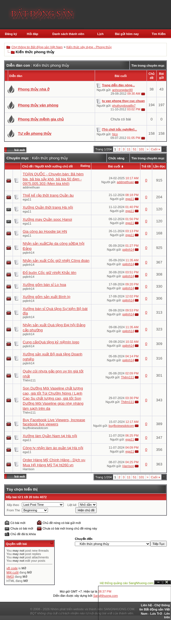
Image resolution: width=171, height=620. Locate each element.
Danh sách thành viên (68, 34)
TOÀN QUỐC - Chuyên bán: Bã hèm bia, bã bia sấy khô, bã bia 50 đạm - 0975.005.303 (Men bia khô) (53, 179)
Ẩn (158, 582)
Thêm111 (29, 380)
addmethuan (31, 187)
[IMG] (10, 576)
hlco (115, 134)
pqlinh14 (28, 252)
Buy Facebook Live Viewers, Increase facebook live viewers (54, 422)
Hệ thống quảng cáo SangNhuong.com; (127, 583)
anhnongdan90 (122, 90)
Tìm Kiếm (158, 34)
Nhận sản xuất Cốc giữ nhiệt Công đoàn (56, 260)
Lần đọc (159, 166)
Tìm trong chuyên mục (148, 65)
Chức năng (116, 158)
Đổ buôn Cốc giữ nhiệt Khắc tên (49, 273)
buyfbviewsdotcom (35, 428)
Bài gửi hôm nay (127, 34)
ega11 (27, 199)
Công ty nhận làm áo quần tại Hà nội (53, 448)
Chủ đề (27, 166)
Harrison (28, 469)
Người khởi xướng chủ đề (54, 166)
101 (141, 149)
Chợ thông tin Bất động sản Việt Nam (37, 47)
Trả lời (146, 166)
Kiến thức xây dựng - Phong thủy (89, 47)
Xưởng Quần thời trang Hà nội (48, 207)
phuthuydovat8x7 (124, 105)
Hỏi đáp (32, 34)
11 (128, 149)
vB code (12, 568)
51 (134, 149)
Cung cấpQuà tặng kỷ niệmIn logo (51, 342)
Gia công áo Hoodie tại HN (45, 231)
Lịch (100, 34)
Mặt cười (12, 572)
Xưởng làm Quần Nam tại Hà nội (50, 436)
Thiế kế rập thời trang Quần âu (48, 195)
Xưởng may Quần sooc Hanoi (47, 219)
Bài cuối (114, 166)
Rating (85, 165)
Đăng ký (11, 34)
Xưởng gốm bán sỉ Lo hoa (44, 285)
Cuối (155, 149)
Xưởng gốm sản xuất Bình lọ (46, 297)
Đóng (167, 582)
